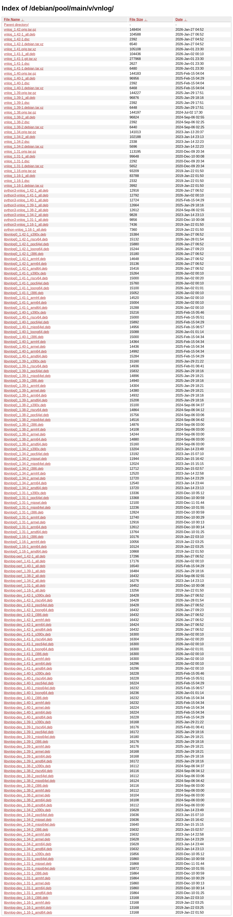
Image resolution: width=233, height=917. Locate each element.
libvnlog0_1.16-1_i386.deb (23, 537)
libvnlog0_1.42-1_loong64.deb (26, 249)
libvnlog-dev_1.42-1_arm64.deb (27, 624)
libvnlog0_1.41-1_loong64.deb (26, 288)
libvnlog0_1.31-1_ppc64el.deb (26, 498)
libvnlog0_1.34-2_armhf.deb (25, 473)
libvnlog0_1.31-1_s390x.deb (25, 493)
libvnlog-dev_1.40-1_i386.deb (26, 698)
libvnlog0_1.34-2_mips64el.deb (27, 464)
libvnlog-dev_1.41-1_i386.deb (26, 654)
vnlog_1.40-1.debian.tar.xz (23, 88)
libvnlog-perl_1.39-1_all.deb (24, 571)
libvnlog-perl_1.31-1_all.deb (24, 585)
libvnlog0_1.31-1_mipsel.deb (25, 502)
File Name (12, 19)
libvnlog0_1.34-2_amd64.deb (25, 488)
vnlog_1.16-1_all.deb (19, 176)
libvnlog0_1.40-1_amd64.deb (25, 356)
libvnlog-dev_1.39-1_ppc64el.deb (29, 732)
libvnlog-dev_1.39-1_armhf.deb (27, 746)
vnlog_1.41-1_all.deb (19, 54)
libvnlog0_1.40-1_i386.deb (23, 337)
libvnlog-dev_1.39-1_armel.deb (27, 751)
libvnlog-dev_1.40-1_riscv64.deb (28, 678)
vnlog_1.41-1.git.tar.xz (20, 59)
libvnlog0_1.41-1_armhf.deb (25, 298)
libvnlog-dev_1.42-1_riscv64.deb (28, 600)
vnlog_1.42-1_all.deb (19, 34)
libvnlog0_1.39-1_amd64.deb (25, 400)
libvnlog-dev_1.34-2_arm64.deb (27, 844)
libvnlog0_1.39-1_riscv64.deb (26, 366)
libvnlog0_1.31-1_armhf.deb (25, 517)
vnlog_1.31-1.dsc (17, 161)
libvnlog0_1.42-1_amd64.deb (25, 268)
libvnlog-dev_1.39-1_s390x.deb (27, 722)
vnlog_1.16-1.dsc (17, 181)
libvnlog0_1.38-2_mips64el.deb (27, 420)
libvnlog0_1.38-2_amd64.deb (25, 444)
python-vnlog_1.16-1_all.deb (25, 229)
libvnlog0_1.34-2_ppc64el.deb (26, 454)
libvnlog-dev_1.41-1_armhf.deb (27, 659)
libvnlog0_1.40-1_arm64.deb (25, 351)
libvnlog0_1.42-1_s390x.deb (25, 234)
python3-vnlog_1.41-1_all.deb (26, 195)
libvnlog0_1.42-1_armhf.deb (25, 259)
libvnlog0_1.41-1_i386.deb (23, 293)
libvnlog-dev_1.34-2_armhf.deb (27, 834)
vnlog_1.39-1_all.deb (19, 98)
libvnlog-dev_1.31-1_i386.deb (26, 873)
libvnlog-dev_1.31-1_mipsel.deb (27, 863)
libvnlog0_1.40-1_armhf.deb (25, 342)
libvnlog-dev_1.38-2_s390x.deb (27, 766)
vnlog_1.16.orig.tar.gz (20, 171)
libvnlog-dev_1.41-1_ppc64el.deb (29, 644)
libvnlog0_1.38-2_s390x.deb (25, 405)
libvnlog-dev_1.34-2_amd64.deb (28, 849)
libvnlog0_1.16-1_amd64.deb (25, 551)
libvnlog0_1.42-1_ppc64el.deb (26, 244)
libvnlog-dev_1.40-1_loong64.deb (29, 693)
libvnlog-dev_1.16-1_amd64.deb (28, 912)
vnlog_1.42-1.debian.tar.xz (23, 44)
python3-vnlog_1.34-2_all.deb (26, 215)
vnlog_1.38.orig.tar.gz (20, 112)
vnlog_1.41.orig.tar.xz (20, 49)
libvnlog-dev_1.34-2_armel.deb (27, 839)
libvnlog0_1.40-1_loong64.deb (26, 332)
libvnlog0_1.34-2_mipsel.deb (25, 458)
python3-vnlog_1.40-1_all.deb (26, 200)
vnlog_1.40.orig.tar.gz (20, 73)
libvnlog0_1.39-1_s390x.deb (25, 361)
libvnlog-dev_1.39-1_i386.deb (26, 741)
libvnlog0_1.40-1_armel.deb (24, 346)
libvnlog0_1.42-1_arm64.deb (25, 263)
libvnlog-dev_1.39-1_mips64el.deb (29, 737)
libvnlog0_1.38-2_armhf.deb (25, 429)
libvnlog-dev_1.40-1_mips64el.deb (29, 688)
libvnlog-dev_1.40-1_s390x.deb (27, 673)
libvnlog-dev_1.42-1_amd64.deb (28, 629)
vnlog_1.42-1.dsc (17, 39)
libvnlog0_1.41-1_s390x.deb (25, 273)
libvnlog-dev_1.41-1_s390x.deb (27, 634)
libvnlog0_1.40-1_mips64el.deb (27, 327)
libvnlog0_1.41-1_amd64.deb (25, 307)
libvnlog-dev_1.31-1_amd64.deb (28, 893)
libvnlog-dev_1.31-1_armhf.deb (27, 878)
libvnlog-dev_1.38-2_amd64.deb (28, 805)
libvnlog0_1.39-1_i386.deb (23, 380)
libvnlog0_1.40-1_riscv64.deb (26, 317)
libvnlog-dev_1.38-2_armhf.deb (27, 790)
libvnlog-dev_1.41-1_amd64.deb (28, 668)
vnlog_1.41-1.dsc (17, 63)
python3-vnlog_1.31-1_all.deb (26, 220)
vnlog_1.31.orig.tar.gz (20, 151)
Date (179, 19)
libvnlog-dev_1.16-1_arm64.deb (27, 907)
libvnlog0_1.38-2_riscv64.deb (26, 410)
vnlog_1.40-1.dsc (17, 83)
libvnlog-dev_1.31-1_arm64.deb (27, 888)
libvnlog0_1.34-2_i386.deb (23, 468)
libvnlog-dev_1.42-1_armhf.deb (27, 620)
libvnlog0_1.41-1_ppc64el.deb (26, 283)
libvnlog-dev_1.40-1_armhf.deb (27, 703)
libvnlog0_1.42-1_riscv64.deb (26, 239)
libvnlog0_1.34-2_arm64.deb (25, 483)
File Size (136, 19)
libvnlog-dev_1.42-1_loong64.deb (29, 610)
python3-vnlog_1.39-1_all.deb (26, 205)
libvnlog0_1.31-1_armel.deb (24, 522)
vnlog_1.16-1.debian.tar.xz (23, 185)
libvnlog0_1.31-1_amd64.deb (25, 532)
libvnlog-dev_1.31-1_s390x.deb (27, 854)
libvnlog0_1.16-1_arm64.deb (25, 546)
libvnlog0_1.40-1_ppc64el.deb (26, 322)
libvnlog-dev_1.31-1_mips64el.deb (29, 868)
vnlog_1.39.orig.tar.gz (20, 93)
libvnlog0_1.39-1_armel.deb (24, 390)
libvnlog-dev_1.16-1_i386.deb (26, 898)
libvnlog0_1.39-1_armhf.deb (25, 386)
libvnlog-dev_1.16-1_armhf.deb (27, 902)
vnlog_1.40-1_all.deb (19, 78)
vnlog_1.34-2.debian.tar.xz (23, 146)
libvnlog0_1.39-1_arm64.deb (25, 395)
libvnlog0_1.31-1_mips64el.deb (27, 507)
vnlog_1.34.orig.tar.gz (20, 132)
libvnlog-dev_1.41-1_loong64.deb (29, 649)
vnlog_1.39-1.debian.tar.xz (23, 107)
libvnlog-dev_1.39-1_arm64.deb (27, 756)
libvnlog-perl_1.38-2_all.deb (24, 576)
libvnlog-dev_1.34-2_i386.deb (26, 829)
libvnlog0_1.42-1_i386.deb (23, 254)
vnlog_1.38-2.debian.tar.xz (23, 127)
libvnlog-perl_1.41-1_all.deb (24, 561)
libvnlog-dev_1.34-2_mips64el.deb (29, 824)
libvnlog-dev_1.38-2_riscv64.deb (28, 771)
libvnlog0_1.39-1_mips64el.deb (27, 376)
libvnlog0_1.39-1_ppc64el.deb (26, 371)
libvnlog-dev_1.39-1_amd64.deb (28, 761)
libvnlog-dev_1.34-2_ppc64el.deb (29, 815)
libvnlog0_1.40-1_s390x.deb (25, 312)
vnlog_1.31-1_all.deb (19, 156)
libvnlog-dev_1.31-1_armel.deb (27, 883)
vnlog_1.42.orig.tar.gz (20, 29)
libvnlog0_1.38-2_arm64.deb (25, 439)
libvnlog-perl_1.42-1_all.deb (24, 556)
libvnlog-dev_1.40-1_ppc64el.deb (29, 683)
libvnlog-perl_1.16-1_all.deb (24, 590)
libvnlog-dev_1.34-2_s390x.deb (27, 810)
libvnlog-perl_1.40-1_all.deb (24, 566)
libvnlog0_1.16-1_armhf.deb (25, 542)
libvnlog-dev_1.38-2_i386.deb (26, 785)
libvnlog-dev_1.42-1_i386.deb (26, 615)
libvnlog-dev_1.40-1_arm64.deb (27, 712)
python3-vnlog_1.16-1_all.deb (26, 224)
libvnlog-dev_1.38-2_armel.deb (27, 795)
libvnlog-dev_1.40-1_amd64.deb (28, 717)
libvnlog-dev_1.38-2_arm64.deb (27, 800)
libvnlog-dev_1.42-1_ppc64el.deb (29, 605)
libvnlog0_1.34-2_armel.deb (24, 478)
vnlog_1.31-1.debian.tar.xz (23, 166)
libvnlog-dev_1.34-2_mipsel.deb (27, 819)
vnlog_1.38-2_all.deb (19, 117)
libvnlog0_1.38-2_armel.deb (24, 434)
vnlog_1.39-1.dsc (17, 103)
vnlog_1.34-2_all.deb (19, 137)
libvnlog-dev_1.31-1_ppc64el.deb (29, 859)
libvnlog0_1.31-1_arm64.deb (25, 527)
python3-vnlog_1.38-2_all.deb (26, 210)
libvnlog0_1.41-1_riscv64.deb (26, 278)
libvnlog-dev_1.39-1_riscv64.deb (28, 727)
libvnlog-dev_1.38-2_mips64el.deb (29, 781)
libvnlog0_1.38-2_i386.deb (23, 424)
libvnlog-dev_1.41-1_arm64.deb (27, 663)
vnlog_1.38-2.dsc (17, 122)
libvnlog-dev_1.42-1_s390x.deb (27, 595)
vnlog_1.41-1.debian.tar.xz (23, 68)
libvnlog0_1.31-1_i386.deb (23, 512)
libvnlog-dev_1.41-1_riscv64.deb (28, 639)
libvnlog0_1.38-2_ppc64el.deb (26, 415)
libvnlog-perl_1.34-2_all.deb (24, 581)
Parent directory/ (16, 25)
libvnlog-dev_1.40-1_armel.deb (27, 707)
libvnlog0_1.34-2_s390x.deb (25, 449)
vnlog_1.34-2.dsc (17, 141)
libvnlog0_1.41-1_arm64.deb (25, 302)
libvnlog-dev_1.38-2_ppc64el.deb (29, 776)
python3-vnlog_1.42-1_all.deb (26, 190)
